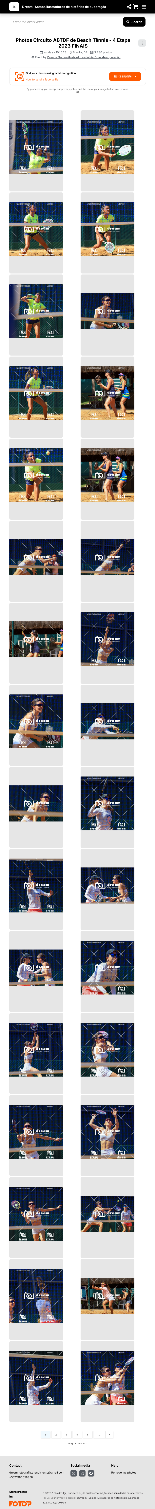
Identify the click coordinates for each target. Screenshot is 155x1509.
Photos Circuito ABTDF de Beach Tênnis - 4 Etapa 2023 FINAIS (73, 43)
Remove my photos (123, 1472)
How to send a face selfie (42, 79)
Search (134, 22)
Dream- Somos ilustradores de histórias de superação (64, 7)
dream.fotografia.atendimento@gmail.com (36, 1472)
